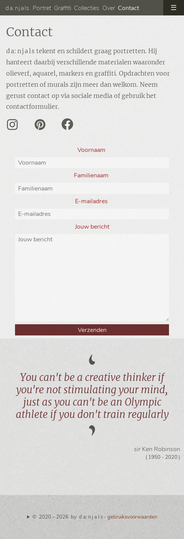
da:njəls (17, 8)
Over (108, 8)
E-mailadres (92, 201)
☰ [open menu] (174, 7)
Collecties (86, 8)
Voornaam (92, 150)
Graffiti (62, 8)
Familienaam (92, 175)
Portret (42, 8)
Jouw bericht (92, 226)
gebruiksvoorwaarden (132, 517)
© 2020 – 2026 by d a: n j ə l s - (94, 517)
